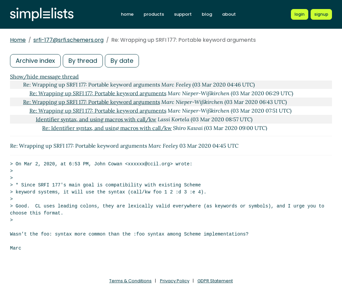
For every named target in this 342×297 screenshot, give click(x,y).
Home (18, 40)
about (229, 14)
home (127, 14)
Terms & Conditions (130, 281)
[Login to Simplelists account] (299, 14)
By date (122, 60)
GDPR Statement (215, 281)
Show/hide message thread (44, 76)
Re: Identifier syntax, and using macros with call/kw (107, 128)
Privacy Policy (174, 281)
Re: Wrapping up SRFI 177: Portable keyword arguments (97, 93)
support (183, 14)
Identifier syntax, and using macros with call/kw (96, 119)
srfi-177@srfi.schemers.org (68, 40)
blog (207, 14)
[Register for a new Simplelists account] (321, 14)
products (154, 14)
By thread (82, 60)
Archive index (35, 60)
